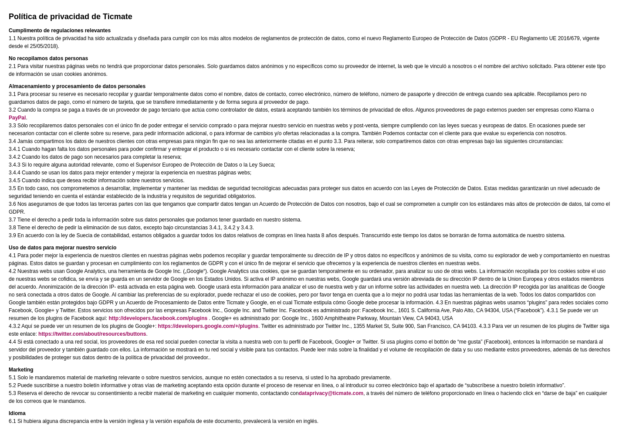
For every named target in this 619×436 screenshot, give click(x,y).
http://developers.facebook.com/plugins (157, 318)
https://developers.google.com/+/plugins (208, 326)
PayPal (17, 118)
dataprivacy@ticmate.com (331, 393)
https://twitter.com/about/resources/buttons (92, 334)
